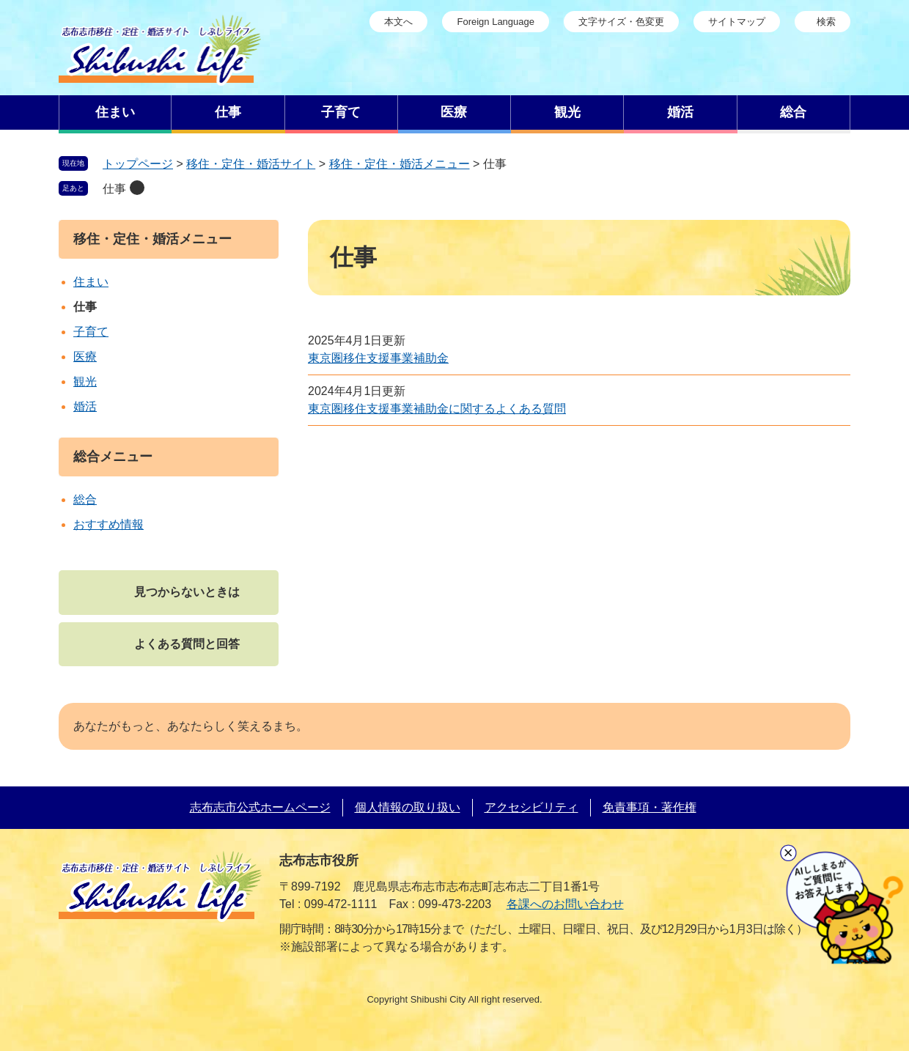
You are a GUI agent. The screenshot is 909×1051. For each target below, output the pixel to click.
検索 (826, 21)
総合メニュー (112, 456)
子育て (90, 331)
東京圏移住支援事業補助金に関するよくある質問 (437, 408)
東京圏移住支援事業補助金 (378, 358)
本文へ (398, 21)
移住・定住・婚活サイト (250, 164)
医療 (85, 356)
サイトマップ (736, 21)
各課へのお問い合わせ (565, 904)
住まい (90, 282)
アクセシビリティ (531, 807)
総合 (85, 499)
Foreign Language (495, 21)
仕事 (114, 188)
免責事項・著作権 (649, 807)
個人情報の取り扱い (407, 807)
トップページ (138, 164)
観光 (85, 381)
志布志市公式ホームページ (260, 807)
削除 (137, 187)
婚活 (85, 406)
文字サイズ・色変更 (621, 21)
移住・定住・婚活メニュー (399, 164)
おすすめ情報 (108, 524)
